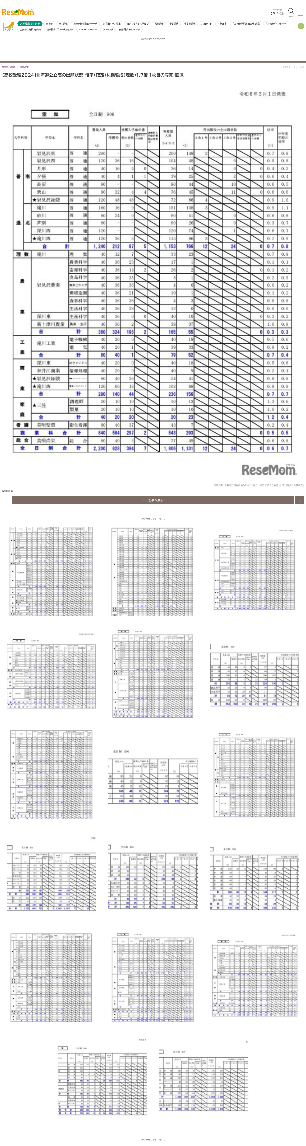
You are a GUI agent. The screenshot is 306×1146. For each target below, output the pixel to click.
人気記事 (222, 23)
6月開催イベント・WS (276, 23)
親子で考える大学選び (138, 23)
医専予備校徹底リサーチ (85, 23)
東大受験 (63, 23)
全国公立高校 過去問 (30, 29)
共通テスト (206, 23)
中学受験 (173, 23)
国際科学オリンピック (129, 29)
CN (282, 14)
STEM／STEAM (88, 29)
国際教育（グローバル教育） (60, 29)
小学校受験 (189, 23)
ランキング (108, 29)
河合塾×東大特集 (111, 23)
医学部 (49, 23)
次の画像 (299, 500)
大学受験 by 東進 (30, 23)
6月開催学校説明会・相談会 (246, 23)
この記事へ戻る (153, 500)
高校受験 (158, 23)
